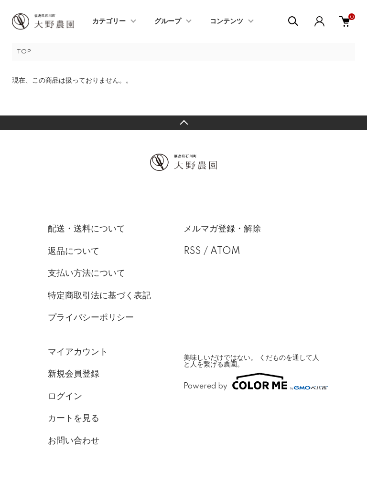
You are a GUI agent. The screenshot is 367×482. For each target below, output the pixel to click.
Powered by (251, 381)
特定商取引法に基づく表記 (99, 296)
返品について (73, 251)
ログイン (65, 396)
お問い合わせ (73, 441)
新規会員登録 (73, 374)
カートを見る (73, 418)
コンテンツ (226, 21)
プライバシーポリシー (91, 318)
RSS (192, 251)
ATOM (225, 251)
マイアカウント (78, 352)
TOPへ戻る (183, 122)
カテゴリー (109, 21)
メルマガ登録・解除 (222, 229)
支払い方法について (86, 273)
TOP (24, 52)
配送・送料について (86, 229)
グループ (167, 21)
